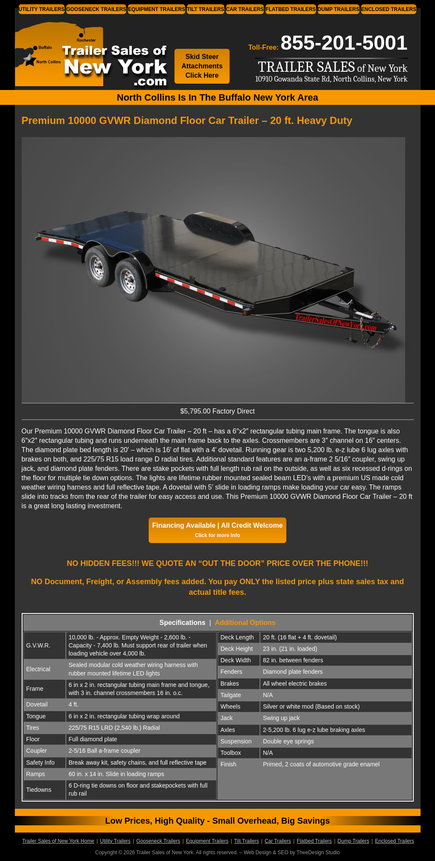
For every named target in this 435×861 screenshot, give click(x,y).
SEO (282, 852)
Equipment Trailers (156, 9)
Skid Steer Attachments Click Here (202, 66)
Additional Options (245, 622)
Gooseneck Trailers (96, 9)
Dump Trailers (338, 9)
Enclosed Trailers (388, 9)
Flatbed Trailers (291, 9)
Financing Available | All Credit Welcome (217, 530)
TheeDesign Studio (318, 852)
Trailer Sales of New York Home (58, 841)
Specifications (182, 622)
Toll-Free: (327, 42)
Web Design (257, 852)
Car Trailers (245, 9)
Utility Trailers (42, 9)
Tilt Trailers (205, 9)
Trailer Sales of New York (81, 52)
